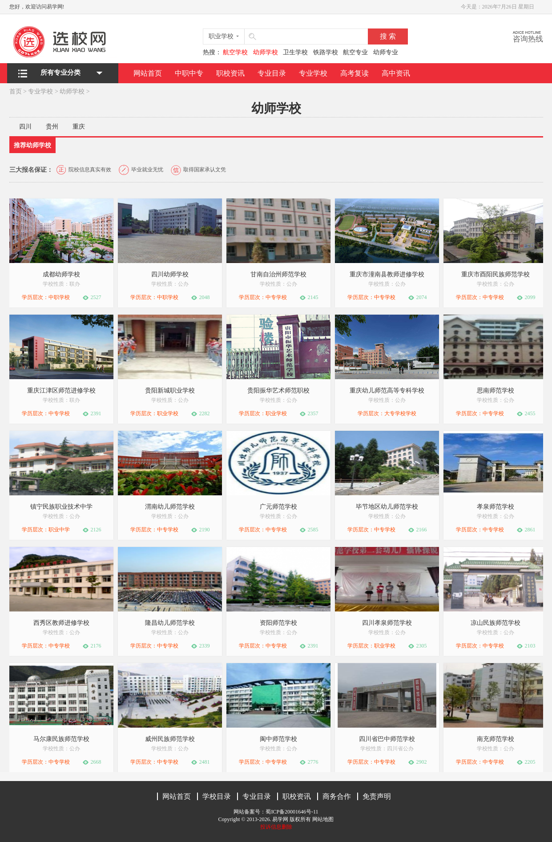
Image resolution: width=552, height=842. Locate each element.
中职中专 (189, 73)
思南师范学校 (495, 390)
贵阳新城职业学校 (170, 390)
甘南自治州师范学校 (278, 274)
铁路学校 (325, 52)
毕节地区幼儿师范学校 (387, 506)
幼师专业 (385, 52)
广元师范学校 (278, 506)
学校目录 (216, 796)
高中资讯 (396, 73)
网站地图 (323, 819)
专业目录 (272, 73)
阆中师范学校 (278, 739)
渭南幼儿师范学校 (170, 506)
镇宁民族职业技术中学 (61, 506)
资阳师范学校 (278, 622)
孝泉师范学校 (495, 506)
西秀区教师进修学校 (61, 622)
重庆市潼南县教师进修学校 (387, 274)
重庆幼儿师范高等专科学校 (387, 390)
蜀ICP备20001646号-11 (292, 812)
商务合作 (336, 796)
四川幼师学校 (170, 274)
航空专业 (355, 52)
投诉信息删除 (276, 827)
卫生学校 (295, 52)
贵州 (52, 126)
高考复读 (354, 73)
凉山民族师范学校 (495, 622)
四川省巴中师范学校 (387, 739)
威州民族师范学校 (170, 739)
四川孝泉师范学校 (387, 622)
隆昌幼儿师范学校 (170, 622)
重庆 (79, 126)
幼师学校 (72, 91)
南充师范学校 (495, 739)
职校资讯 (230, 73)
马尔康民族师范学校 (61, 739)
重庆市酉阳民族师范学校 (495, 274)
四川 (25, 126)
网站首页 (147, 73)
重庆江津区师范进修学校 (61, 390)
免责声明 (377, 796)
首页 (15, 91)
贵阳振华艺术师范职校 (278, 390)
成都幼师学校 (61, 274)
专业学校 (313, 73)
